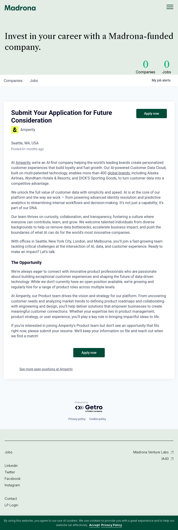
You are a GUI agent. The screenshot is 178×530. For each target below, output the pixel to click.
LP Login (11, 505)
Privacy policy (77, 419)
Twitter (10, 472)
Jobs (9, 452)
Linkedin (11, 465)
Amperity (23, 162)
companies (13, 80)
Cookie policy (97, 419)
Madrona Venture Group (20, 8)
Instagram (12, 485)
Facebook (13, 478)
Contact (11, 498)
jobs (34, 80)
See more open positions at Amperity (46, 369)
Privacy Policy (111, 525)
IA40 (165, 458)
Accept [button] (94, 525)
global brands (119, 173)
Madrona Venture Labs (151, 452)
